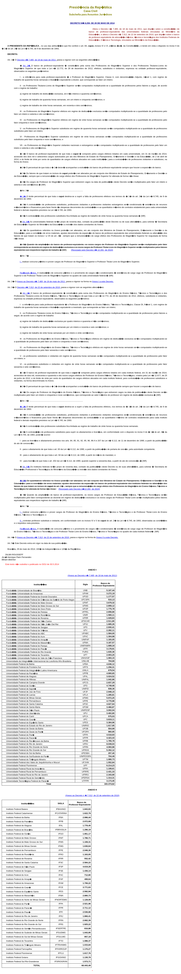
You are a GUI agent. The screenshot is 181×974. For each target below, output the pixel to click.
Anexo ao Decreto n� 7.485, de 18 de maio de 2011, (41, 281)
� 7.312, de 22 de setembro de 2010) (102, 795)
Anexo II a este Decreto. (107, 537)
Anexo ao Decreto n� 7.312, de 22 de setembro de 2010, (43, 537)
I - (21, 262)
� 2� (23, 481)
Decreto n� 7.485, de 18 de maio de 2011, (37, 60)
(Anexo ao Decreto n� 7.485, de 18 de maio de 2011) (92, 575)
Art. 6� (26, 222)
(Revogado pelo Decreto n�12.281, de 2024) (79, 489)
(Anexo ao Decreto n (75, 795)
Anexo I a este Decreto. (103, 281)
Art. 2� (27, 66)
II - (21, 520)
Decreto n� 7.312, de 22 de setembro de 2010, (39, 287)
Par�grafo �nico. (28, 273)
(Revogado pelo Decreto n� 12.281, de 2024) (92, 250)
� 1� (23, 196)
